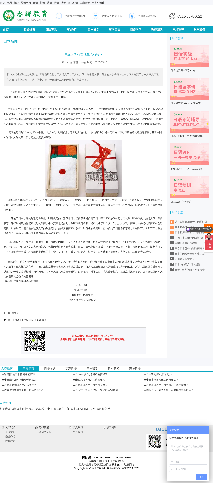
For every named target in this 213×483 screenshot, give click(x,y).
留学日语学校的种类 (186, 243)
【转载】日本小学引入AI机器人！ (30, 320)
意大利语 (73, 2)
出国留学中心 (61, 408)
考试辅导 (72, 29)
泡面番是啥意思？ (185, 259)
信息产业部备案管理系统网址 (95, 464)
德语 (56, 2)
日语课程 (29, 29)
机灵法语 (5, 408)
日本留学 (93, 29)
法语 (49, 2)
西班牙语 (85, 2)
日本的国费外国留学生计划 (190, 253)
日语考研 (135, 29)
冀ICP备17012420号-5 (111, 461)
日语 (35, 2)
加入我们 (78, 432)
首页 (2, 2)
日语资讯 (51, 29)
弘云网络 (129, 464)
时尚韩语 (28, 408)
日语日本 (17, 408)
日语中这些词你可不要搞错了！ (190, 270)
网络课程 (178, 29)
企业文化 (10, 432)
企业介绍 (10, 436)
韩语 (42, 2)
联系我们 (199, 29)
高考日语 (114, 29)
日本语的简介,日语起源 (187, 264)
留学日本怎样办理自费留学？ (191, 248)
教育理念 (10, 441)
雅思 (9, 2)
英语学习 (26, 2)
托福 (16, 2)
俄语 (63, 2)
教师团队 (157, 29)
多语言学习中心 (43, 408)
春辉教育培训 (104, 408)
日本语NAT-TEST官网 (83, 408)
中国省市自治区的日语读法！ (191, 237)
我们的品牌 (45, 432)
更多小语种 (98, 2)
